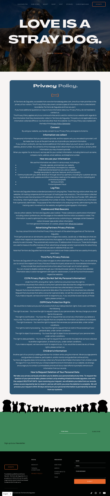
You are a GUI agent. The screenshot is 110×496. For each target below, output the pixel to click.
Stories (69, 4)
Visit (61, 4)
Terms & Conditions (35, 469)
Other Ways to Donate (59, 472)
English (5, 494)
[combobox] (7, 494)
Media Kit (34, 465)
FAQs (56, 477)
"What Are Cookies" (75, 224)
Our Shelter (23, 4)
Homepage (58, 53)
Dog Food (57, 465)
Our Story (35, 4)
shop (54, 4)
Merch (56, 468)
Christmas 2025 (82, 4)
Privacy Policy (36, 473)
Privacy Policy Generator (60, 123)
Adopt (45, 4)
